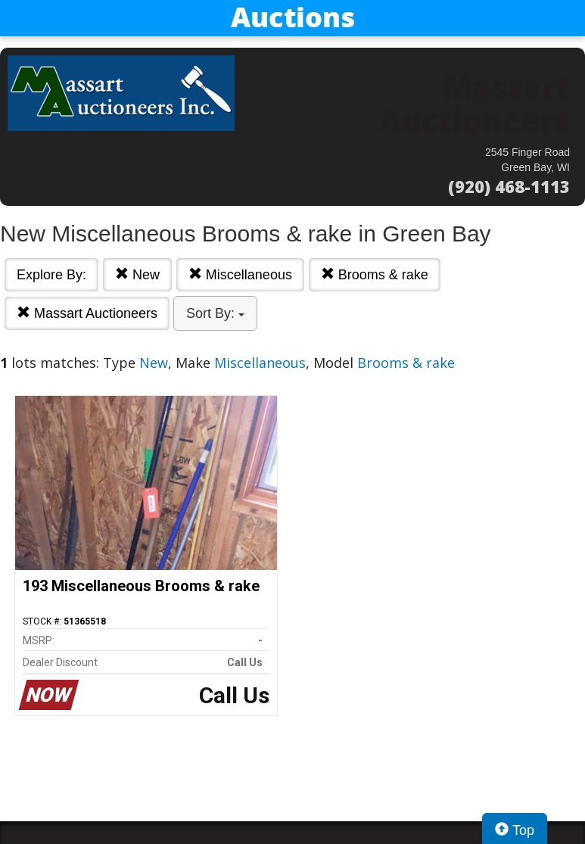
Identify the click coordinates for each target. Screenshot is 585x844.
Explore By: (51, 274)
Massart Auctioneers (87, 313)
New (137, 274)
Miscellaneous (240, 274)
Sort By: (215, 313)
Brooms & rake (374, 274)
